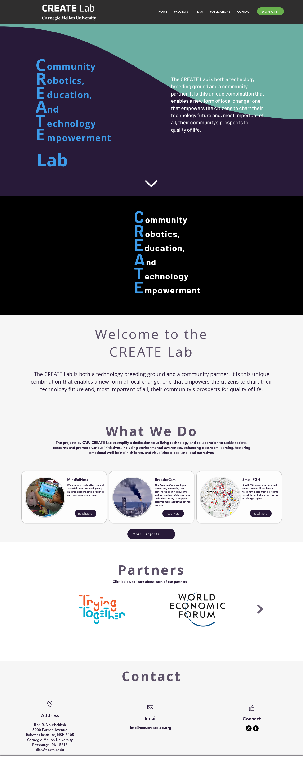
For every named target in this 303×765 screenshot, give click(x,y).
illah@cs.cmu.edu (50, 749)
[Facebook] (256, 728)
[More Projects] (151, 534)
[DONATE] (270, 11)
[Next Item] (260, 609)
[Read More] (85, 513)
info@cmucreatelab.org (150, 727)
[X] (249, 728)
